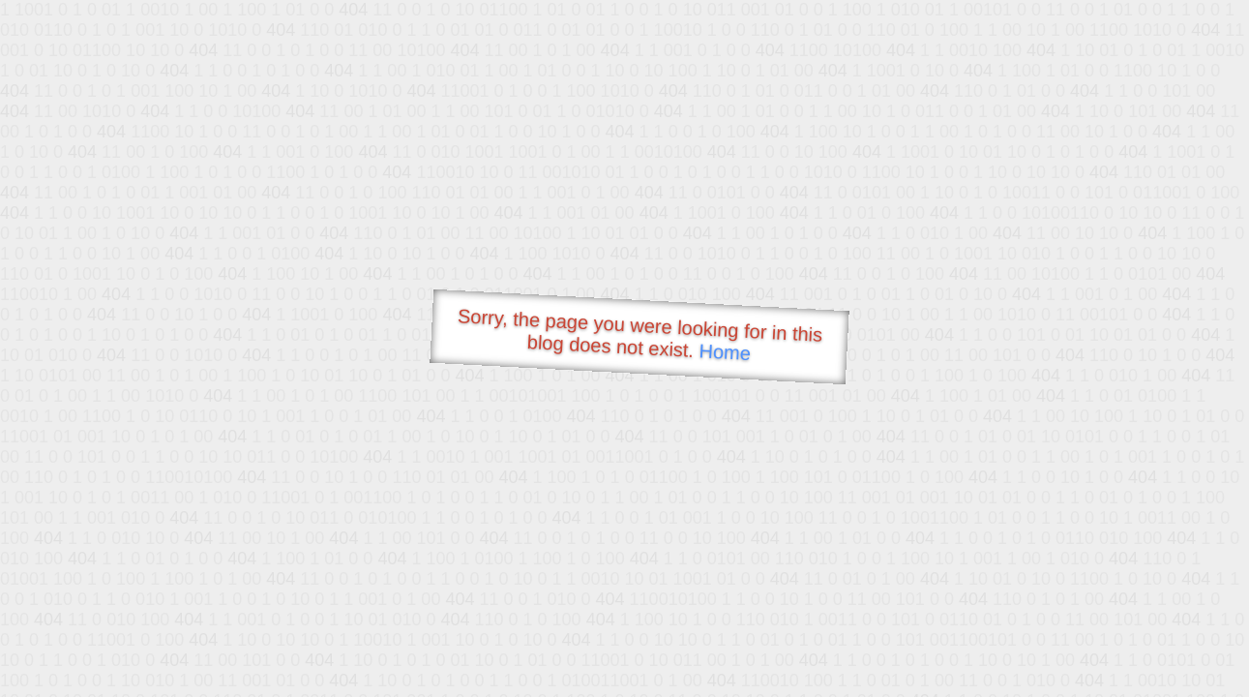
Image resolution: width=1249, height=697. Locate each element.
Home (725, 352)
